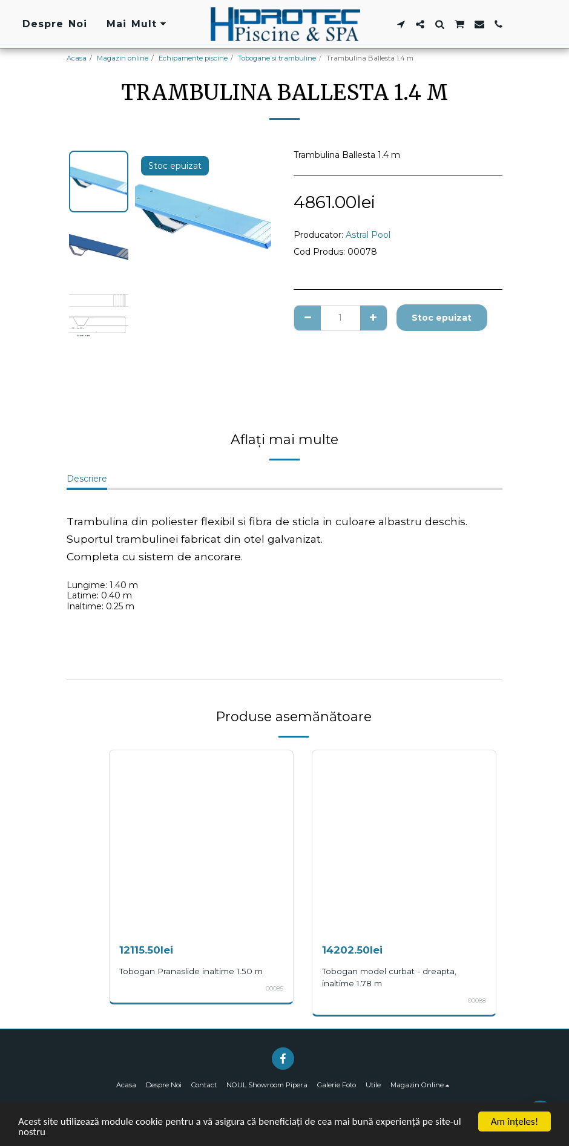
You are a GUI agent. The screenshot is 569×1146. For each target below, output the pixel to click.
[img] (201, 842)
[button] (401, 24)
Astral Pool (368, 234)
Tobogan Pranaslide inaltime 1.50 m (191, 971)
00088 (477, 1000)
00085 (274, 988)
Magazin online (122, 58)
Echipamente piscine (193, 58)
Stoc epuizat (442, 317)
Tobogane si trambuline (277, 58)
